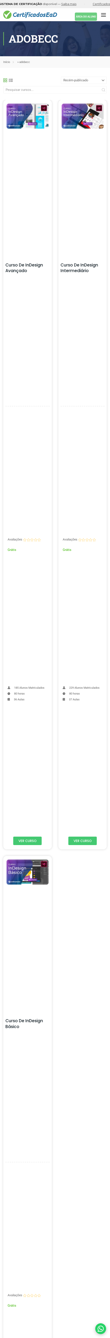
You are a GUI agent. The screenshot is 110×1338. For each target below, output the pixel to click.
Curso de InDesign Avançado (24, 268)
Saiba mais (72, 4)
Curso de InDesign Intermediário (79, 268)
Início (6, 62)
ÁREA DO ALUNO (86, 16)
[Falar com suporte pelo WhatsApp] (100, 1328)
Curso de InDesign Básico (24, 1024)
